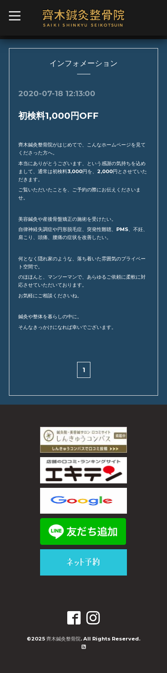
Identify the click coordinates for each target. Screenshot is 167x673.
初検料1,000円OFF (58, 115)
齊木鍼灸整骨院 (63, 639)
